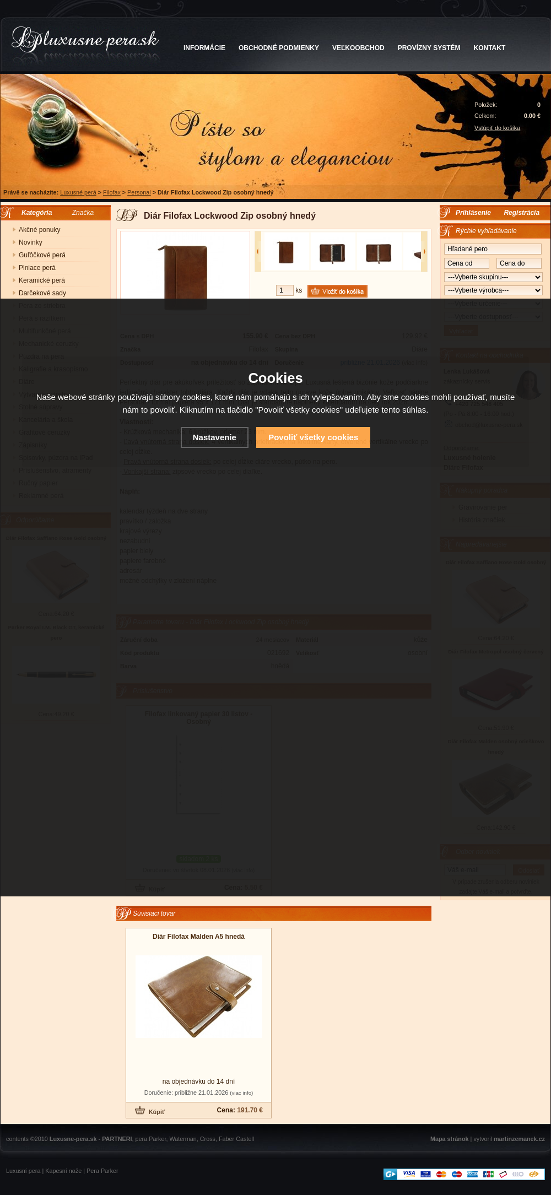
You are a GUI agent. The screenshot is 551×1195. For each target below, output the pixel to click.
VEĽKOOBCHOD (358, 48)
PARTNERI (117, 1138)
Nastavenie (214, 437)
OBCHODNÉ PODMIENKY (279, 48)
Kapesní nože (63, 1170)
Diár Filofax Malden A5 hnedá (199, 936)
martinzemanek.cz (519, 1138)
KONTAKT (490, 48)
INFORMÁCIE (204, 48)
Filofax (112, 192)
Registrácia (521, 213)
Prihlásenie (473, 213)
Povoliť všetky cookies (313, 437)
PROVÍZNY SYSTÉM (429, 48)
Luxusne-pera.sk (73, 1138)
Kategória (34, 213)
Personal (139, 192)
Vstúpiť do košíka (497, 128)
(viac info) (241, 1093)
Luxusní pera (23, 1170)
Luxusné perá (78, 192)
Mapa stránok (449, 1138)
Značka (83, 213)
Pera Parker (102, 1170)
